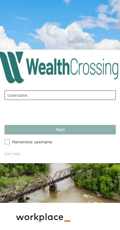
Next (60, 129)
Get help (12, 153)
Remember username (32, 141)
